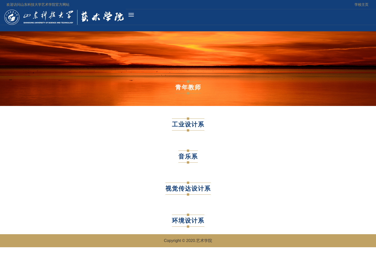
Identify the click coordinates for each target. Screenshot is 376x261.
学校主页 (362, 5)
